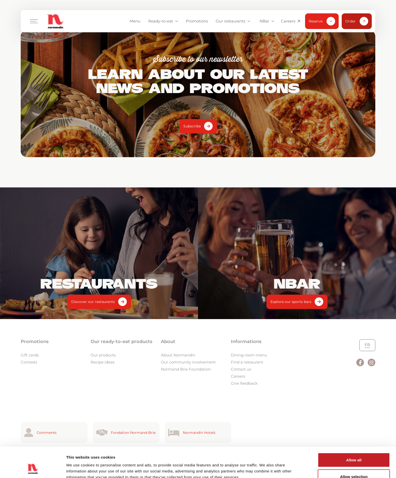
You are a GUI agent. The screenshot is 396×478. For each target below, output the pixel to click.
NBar (267, 21)
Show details (265, 465)
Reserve (322, 21)
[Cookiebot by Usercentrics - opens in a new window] (33, 468)
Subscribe (192, 126)
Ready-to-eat (163, 21)
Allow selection (353, 448)
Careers (290, 21)
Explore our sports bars (290, 301)
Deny (354, 464)
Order (356, 21)
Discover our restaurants (93, 301)
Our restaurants (233, 21)
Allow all (354, 431)
